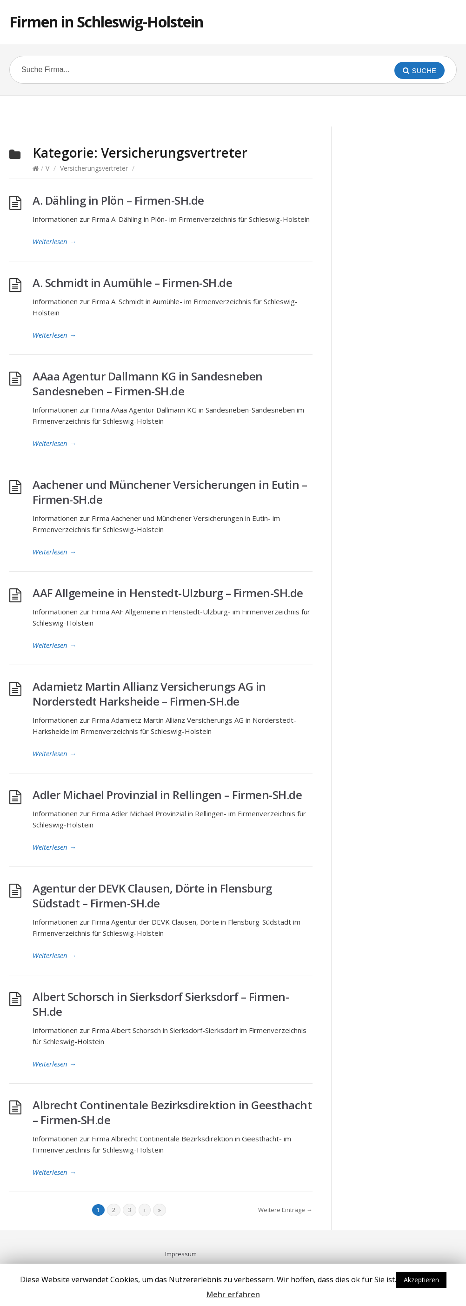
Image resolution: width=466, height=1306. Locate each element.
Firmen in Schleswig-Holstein (106, 22)
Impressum (181, 1254)
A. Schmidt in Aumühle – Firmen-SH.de (132, 282)
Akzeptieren (421, 1279)
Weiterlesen (54, 241)
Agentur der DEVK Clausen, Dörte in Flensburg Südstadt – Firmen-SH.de (152, 895)
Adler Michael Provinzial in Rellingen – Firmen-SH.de (167, 794)
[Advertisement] (233, 110)
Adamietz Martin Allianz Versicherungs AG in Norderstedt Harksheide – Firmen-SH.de (149, 694)
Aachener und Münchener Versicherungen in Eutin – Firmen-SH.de (170, 492)
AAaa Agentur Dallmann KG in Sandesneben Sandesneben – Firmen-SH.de (148, 383)
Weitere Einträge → (285, 1210)
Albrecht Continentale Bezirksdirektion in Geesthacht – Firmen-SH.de (172, 1112)
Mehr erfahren (233, 1294)
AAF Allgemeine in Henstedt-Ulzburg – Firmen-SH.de (168, 592)
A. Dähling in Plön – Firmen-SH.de (118, 200)
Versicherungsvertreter (94, 168)
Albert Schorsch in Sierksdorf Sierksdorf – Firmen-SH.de (161, 1004)
